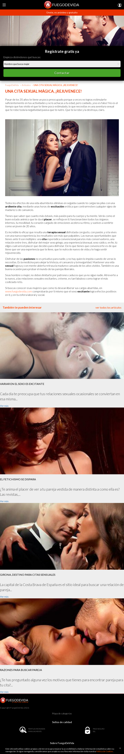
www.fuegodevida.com (18, 291)
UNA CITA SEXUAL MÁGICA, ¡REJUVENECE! (56, 85)
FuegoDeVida (12, 85)
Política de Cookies (104, 751)
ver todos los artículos (108, 307)
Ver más (4, 405)
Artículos (26, 85)
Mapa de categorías (62, 713)
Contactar (62, 73)
